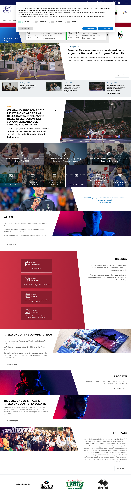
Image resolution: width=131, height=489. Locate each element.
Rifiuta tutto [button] (90, 28)
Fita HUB (100, 484)
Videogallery (52, 484)
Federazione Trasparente (12, 484)
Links (23, 484)
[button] (112, 5)
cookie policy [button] (75, 10)
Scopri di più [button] (25, 28)
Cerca (87, 484)
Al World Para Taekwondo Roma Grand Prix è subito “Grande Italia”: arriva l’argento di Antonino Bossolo (72, 90)
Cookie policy (79, 484)
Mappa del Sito (31, 484)
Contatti (60, 484)
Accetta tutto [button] (105, 28)
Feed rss (92, 484)
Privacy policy (68, 484)
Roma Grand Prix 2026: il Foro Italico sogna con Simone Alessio (28, 88)
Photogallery (42, 484)
